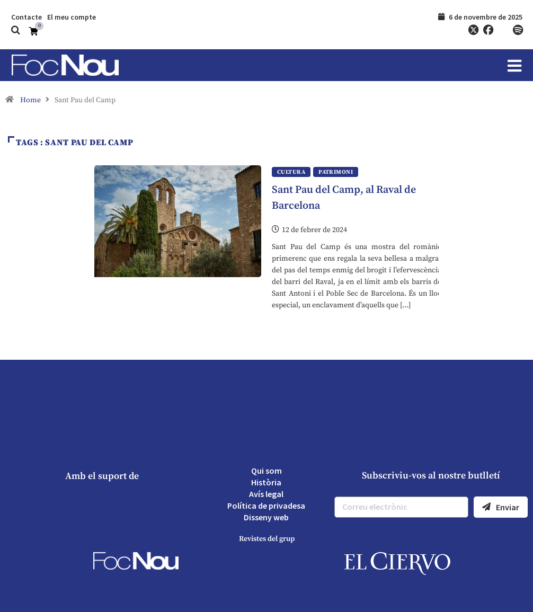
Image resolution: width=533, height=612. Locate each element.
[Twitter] (473, 30)
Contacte (26, 17)
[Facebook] (488, 30)
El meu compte (71, 17)
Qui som (266, 470)
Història (266, 482)
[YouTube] (502, 30)
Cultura (291, 172)
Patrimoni (335, 172)
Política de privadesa (266, 505)
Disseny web (266, 517)
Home (30, 100)
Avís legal (266, 494)
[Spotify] (517, 30)
